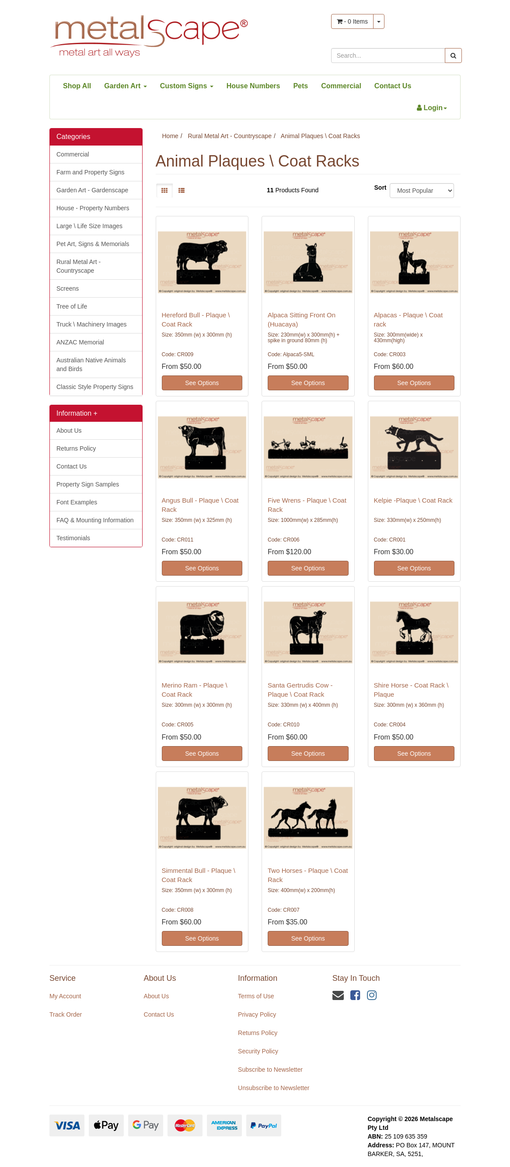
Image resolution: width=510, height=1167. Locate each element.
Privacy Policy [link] (257, 1014)
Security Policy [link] (258, 1051)
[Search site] (453, 55)
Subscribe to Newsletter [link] (270, 1069)
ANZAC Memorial (80, 342)
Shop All (77, 86)
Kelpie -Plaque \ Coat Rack (413, 500)
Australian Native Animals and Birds (91, 364)
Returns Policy (76, 448)
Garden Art (125, 86)
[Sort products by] (422, 190)
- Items (352, 21)
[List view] (181, 190)
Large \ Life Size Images (89, 225)
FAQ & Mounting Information (95, 520)
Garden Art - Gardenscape (92, 190)
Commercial (341, 86)
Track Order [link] (65, 1014)
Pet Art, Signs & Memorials (92, 243)
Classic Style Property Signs (94, 386)
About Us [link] (156, 996)
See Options (202, 382)
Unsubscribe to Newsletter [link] (273, 1087)
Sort (378, 187)
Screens (67, 288)
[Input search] (388, 55)
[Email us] (338, 995)
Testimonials (73, 538)
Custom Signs (186, 86)
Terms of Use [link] (256, 996)
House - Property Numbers (92, 208)
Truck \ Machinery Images (91, 324)
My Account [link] (65, 996)
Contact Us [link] (159, 1014)
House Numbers (253, 86)
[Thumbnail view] (164, 190)
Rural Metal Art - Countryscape (78, 266)
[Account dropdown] (432, 108)
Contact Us (392, 86)
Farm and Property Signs (90, 172)
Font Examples (76, 502)
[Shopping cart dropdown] (378, 21)
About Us (69, 430)
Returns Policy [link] (257, 1032)
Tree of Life (71, 306)
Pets (300, 86)
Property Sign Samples (87, 484)
